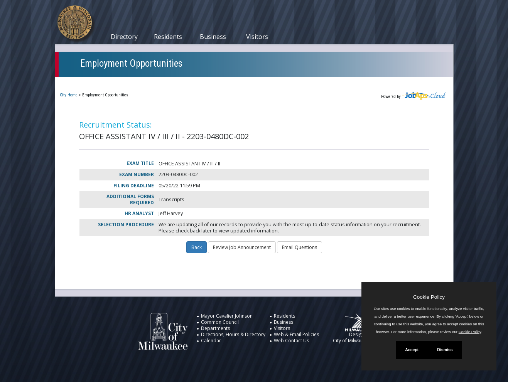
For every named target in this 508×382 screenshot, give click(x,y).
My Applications (143, 82)
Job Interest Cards (243, 82)
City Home (69, 95)
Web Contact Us (291, 340)
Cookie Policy (429, 297)
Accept (412, 349)
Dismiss (444, 349)
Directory (124, 36)
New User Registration (308, 82)
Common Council (220, 322)
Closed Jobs (192, 82)
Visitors (257, 36)
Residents (168, 36)
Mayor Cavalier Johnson (227, 316)
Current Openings (88, 82)
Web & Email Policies (296, 334)
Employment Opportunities (131, 63)
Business (213, 36)
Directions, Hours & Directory (233, 334)
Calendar (211, 340)
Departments (215, 328)
